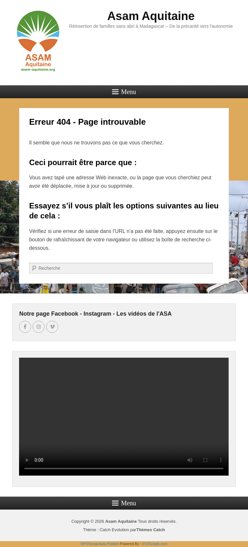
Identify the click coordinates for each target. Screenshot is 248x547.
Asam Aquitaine (151, 16)
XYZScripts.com (154, 544)
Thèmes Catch (150, 529)
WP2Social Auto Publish (100, 544)
